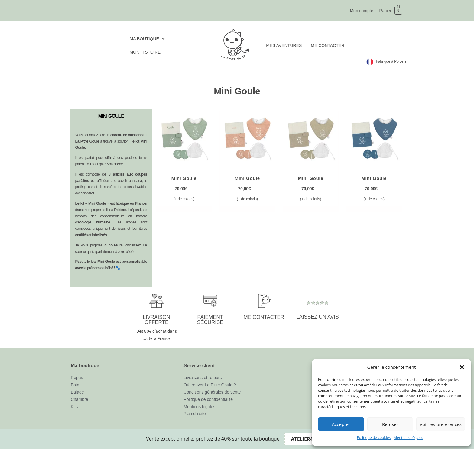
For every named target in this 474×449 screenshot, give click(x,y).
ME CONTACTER (327, 45)
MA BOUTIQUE (147, 38)
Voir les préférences (441, 424)
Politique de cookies (374, 437)
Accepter (341, 424)
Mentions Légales (408, 437)
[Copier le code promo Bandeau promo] (306, 439)
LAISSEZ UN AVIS (317, 317)
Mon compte (361, 10)
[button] (462, 367)
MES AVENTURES (284, 45)
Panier (385, 10)
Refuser (390, 424)
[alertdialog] (237, 439)
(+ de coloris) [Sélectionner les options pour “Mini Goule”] (184, 199)
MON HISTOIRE (145, 52)
